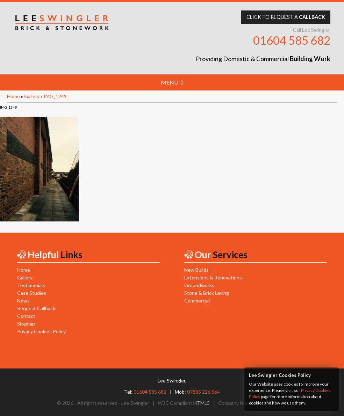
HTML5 (201, 403)
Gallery (32, 96)
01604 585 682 (291, 40)
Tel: (145, 392)
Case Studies (31, 293)
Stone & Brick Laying (206, 293)
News (23, 301)
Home (13, 96)
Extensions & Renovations (213, 277)
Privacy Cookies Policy (41, 331)
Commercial (197, 301)
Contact (26, 316)
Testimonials (31, 285)
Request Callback (36, 308)
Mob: (197, 392)
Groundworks (199, 285)
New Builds (196, 270)
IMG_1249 (55, 96)
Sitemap (26, 324)
